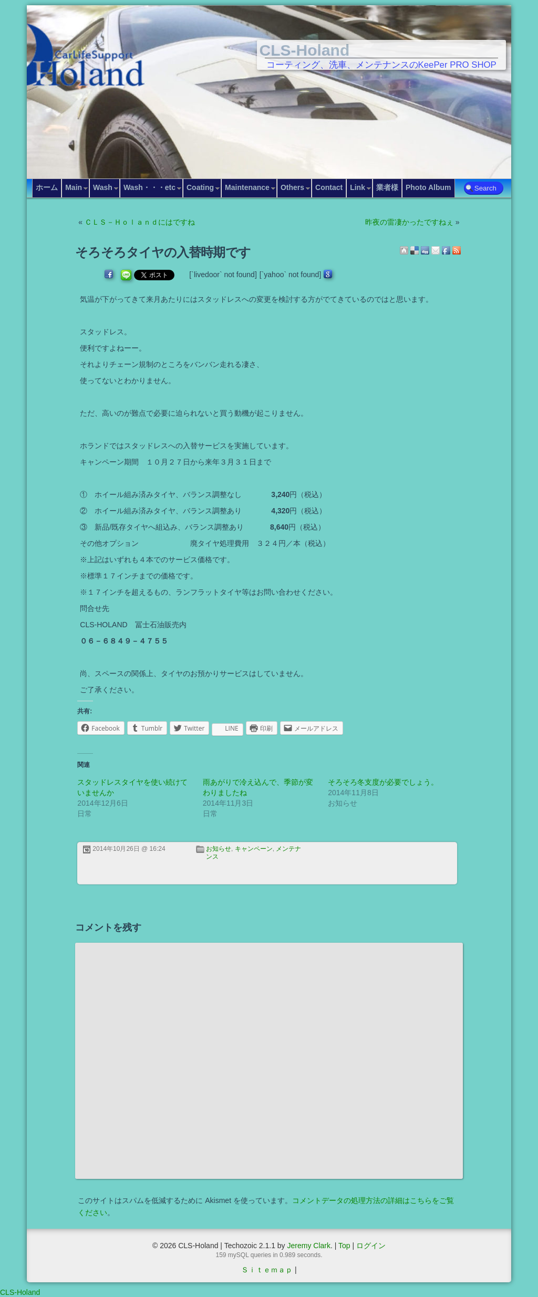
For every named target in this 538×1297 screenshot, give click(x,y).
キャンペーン (254, 848)
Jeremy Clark (308, 1245)
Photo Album (428, 187)
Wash (102, 187)
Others (292, 187)
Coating (200, 187)
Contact (329, 187)
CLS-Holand (305, 50)
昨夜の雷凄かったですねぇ (409, 222)
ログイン (371, 1245)
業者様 (387, 187)
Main (73, 187)
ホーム (47, 187)
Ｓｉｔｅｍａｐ (267, 1270)
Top (344, 1245)
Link (357, 187)
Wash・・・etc (149, 187)
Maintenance (247, 187)
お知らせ (218, 848)
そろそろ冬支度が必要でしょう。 (383, 782)
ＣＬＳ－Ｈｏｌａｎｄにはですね (140, 222)
